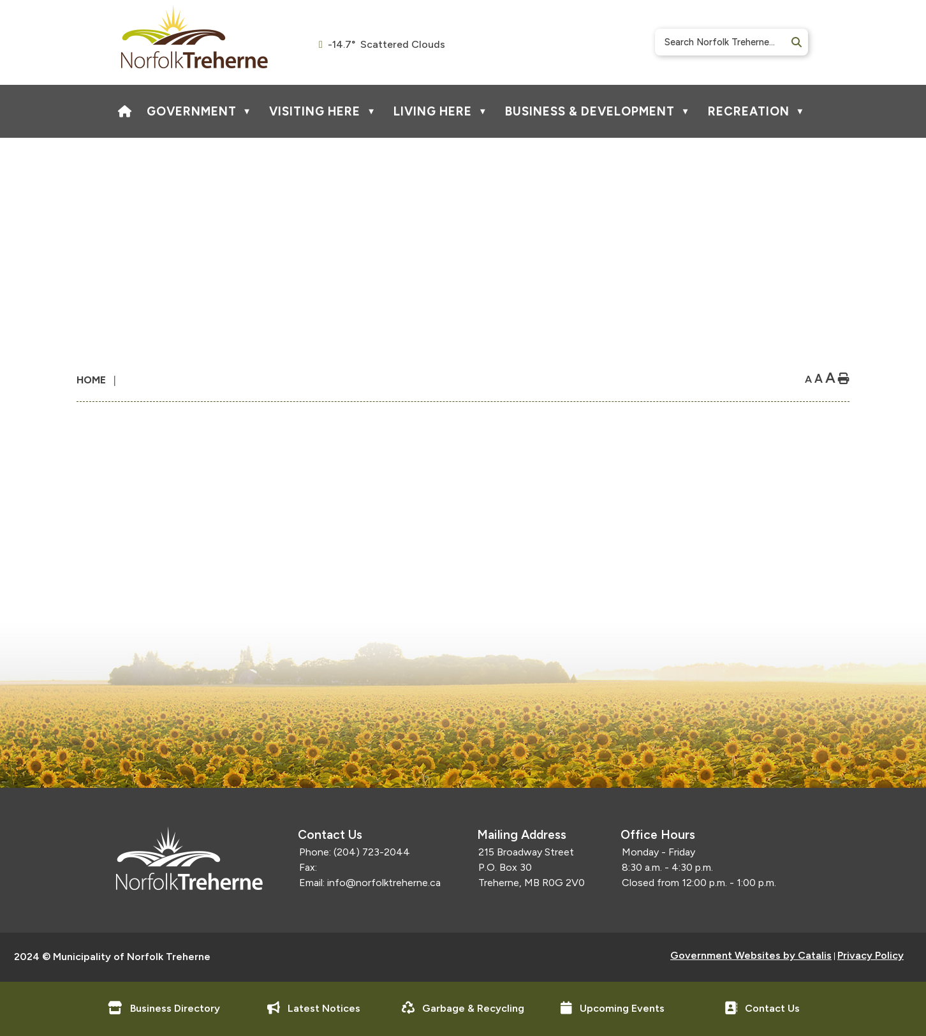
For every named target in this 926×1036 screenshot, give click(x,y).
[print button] (843, 379)
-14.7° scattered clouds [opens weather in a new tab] (386, 44)
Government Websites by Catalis (751, 955)
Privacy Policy (870, 955)
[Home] (125, 111)
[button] (795, 42)
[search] (727, 42)
